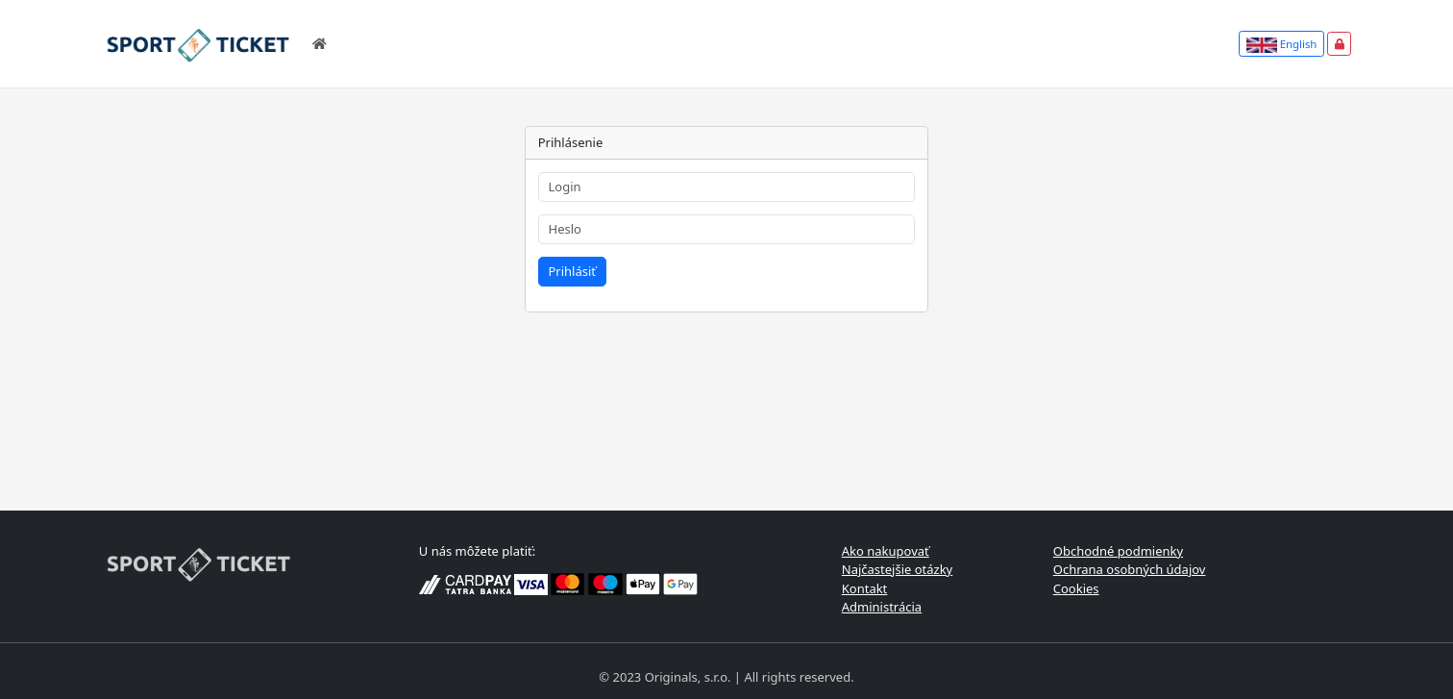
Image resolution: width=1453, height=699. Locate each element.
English (1282, 45)
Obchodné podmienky (1118, 551)
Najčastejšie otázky (897, 569)
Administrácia (882, 606)
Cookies (1076, 588)
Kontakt (865, 588)
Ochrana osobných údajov (1129, 569)
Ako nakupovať (885, 551)
